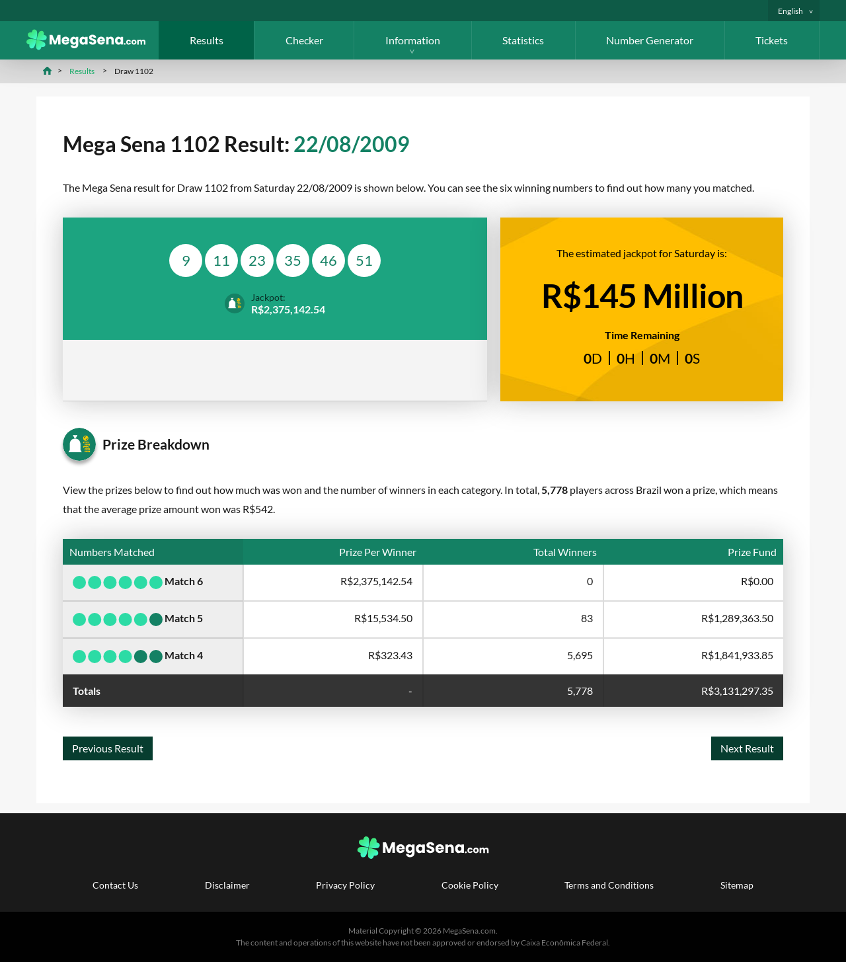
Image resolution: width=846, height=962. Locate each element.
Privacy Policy (345, 885)
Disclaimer (227, 885)
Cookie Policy (470, 885)
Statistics (523, 40)
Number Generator (649, 40)
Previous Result (107, 748)
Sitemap (736, 885)
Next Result (747, 748)
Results (206, 40)
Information (412, 40)
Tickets (771, 40)
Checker (304, 40)
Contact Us (115, 885)
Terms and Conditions (609, 885)
